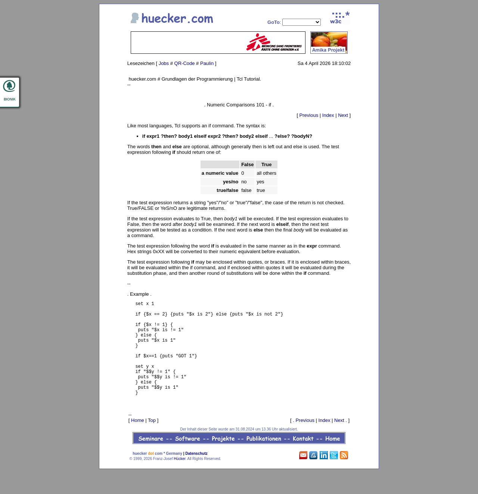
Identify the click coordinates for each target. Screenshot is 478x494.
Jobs (164, 63)
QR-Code (184, 63)
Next (343, 115)
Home (137, 441)
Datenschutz (196, 475)
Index (328, 115)
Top (152, 441)
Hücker (179, 480)
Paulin (207, 63)
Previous (309, 115)
